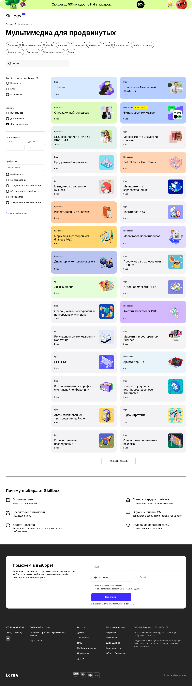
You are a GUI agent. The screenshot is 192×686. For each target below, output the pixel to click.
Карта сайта (36, 640)
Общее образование (53, 52)
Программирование (32, 45)
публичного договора (124, 604)
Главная (9, 24)
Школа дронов (121, 45)
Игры (107, 45)
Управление (79, 45)
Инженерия (94, 45)
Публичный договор (40, 627)
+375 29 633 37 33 (15, 627)
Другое (71, 52)
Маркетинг (63, 45)
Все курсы (13, 45)
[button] (96, 578)
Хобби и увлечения (142, 45)
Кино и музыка (15, 52)
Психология (32, 52)
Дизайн (49, 45)
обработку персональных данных (126, 589)
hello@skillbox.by (14, 632)
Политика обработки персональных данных (47, 634)
